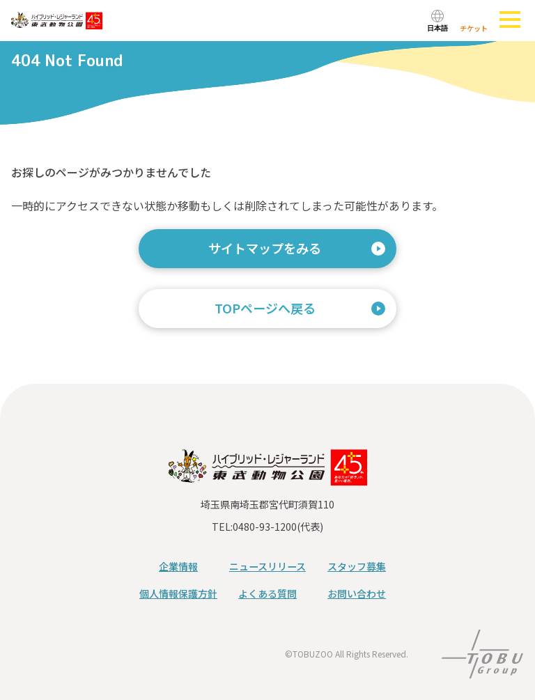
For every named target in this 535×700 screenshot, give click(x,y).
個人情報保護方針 (178, 593)
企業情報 (178, 566)
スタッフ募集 (356, 566)
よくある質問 (267, 593)
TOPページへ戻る (265, 308)
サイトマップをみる (264, 248)
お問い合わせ (356, 593)
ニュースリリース (267, 566)
